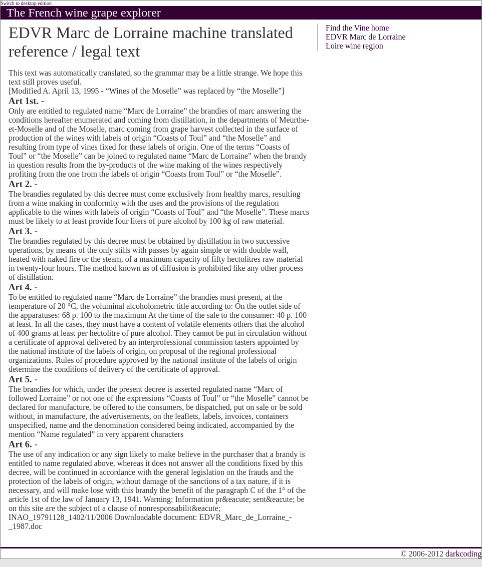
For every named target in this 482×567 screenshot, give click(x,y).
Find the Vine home (357, 28)
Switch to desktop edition (26, 3)
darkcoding (463, 553)
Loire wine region (354, 46)
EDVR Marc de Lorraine (366, 37)
